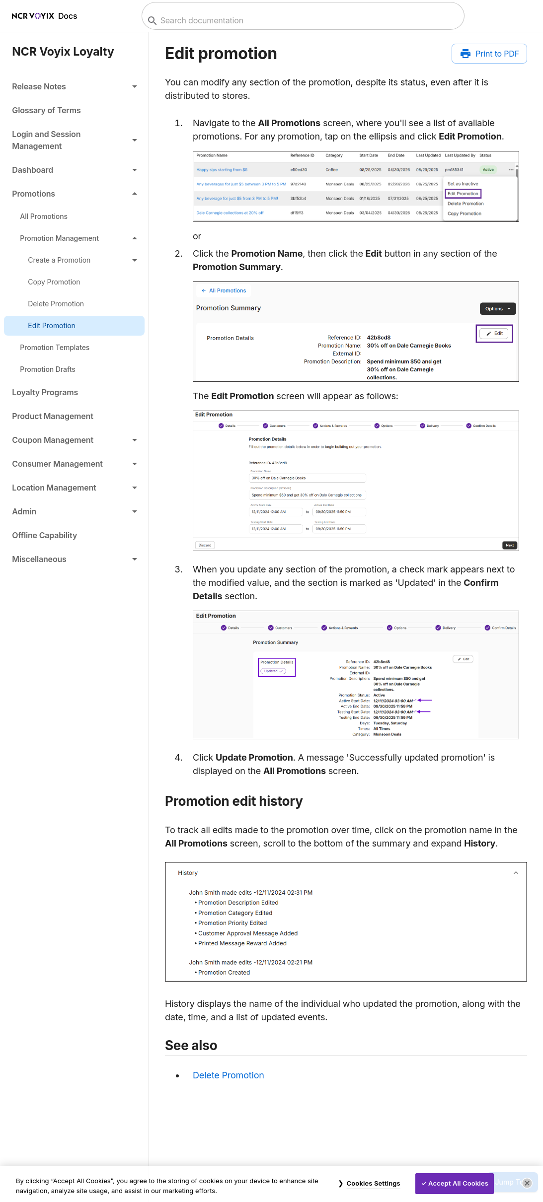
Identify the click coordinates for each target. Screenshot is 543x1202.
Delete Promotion (228, 1075)
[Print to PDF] (489, 54)
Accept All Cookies (458, 1183)
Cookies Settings (373, 1183)
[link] (74, 110)
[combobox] (301, 20)
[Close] (527, 1183)
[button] (74, 86)
